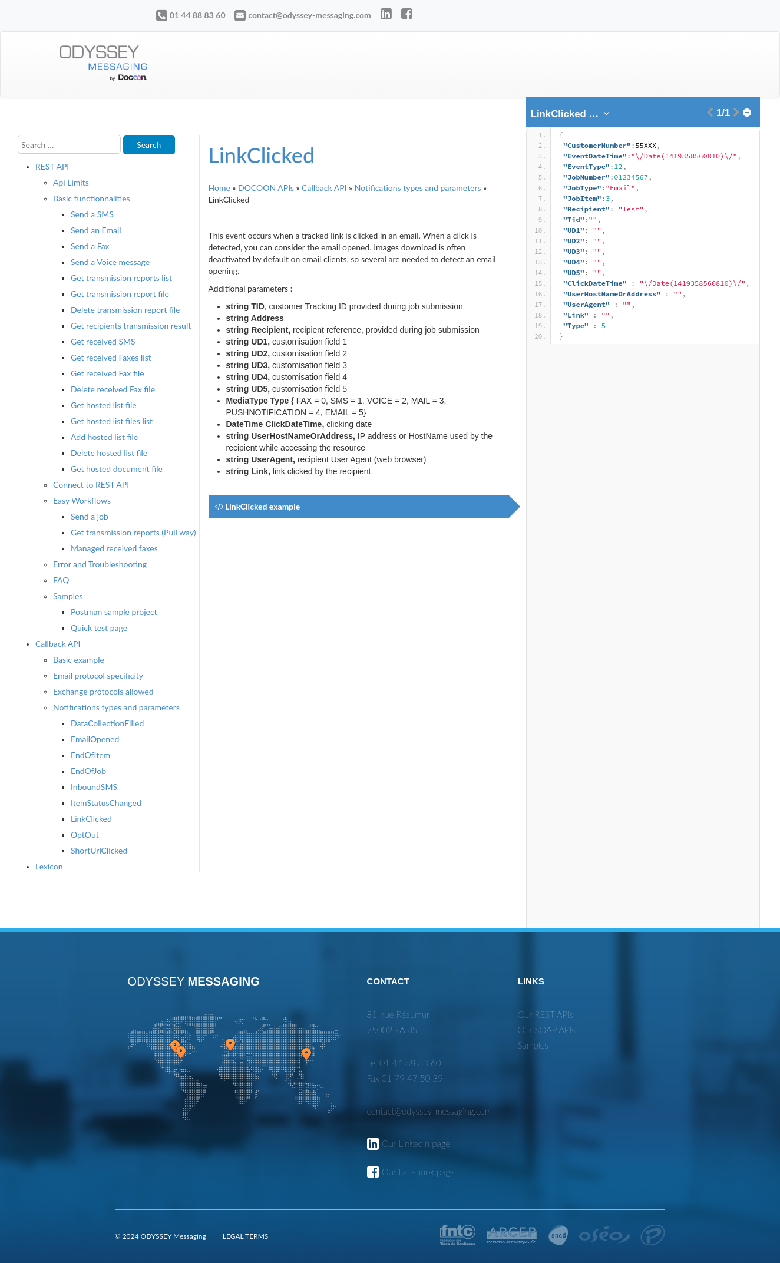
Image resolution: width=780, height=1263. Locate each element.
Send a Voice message (110, 262)
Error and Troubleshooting (100, 564)
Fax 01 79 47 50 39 (405, 1078)
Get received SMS (103, 341)
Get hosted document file (117, 469)
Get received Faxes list (111, 357)
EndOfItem (90, 755)
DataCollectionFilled (107, 723)
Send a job (89, 516)
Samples (68, 596)
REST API (52, 166)
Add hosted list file (104, 437)
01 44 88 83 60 (198, 15)
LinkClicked (91, 819)
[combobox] (571, 114)
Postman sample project (114, 612)
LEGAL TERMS (245, 1236)
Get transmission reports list (121, 278)
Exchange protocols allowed (103, 691)
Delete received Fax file (113, 389)
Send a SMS (92, 214)
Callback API (57, 644)
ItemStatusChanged (106, 803)
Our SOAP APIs (546, 1029)
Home (219, 188)
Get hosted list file (104, 405)
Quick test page (99, 628)
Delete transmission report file (125, 310)
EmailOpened (95, 739)
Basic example (78, 659)
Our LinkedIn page (416, 1143)
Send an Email (96, 230)
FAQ (61, 580)
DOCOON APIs (266, 188)
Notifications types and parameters (116, 707)
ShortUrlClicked (99, 850)
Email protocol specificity (98, 675)
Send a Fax (90, 246)
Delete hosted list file (109, 453)
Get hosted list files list (112, 421)
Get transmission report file (120, 294)
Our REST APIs (545, 1014)
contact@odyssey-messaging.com (309, 15)
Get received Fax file (107, 373)
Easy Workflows (82, 500)
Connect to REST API (91, 485)
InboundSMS (94, 787)
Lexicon (49, 866)
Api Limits (71, 182)
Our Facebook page (418, 1171)
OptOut (85, 834)
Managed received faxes (114, 548)
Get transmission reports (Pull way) (133, 532)
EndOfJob (88, 771)
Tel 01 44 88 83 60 (404, 1062)
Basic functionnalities (91, 198)
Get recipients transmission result (131, 325)
